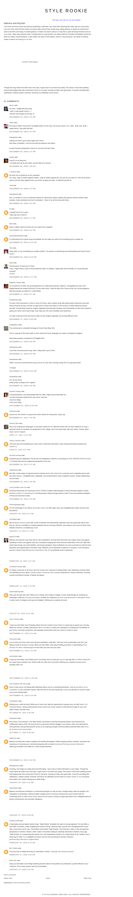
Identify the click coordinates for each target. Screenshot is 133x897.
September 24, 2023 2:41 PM (22, 651)
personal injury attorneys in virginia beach (24, 839)
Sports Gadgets (19, 432)
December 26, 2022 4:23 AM (22, 499)
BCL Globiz (13, 848)
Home (48, 878)
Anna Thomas (14, 619)
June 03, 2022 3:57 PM (19, 450)
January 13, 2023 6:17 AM (21, 531)
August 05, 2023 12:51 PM (21, 613)
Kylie (11, 263)
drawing (21, 39)
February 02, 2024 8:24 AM (22, 843)
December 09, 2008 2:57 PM (22, 189)
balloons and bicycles (14, 23)
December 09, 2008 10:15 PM (23, 242)
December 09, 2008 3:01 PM (22, 203)
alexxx (11, 105)
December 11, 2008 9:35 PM (22, 354)
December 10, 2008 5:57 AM (22, 294)
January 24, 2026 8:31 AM (21, 869)
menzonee (13, 639)
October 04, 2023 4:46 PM (21, 713)
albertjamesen (14, 766)
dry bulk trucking (15, 455)
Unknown (12, 411)
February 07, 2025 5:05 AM (22, 855)
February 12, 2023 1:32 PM (22, 586)
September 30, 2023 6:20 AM (22, 695)
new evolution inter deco (18, 684)
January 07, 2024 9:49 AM (21, 815)
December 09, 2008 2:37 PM (22, 132)
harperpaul (13, 718)
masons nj (13, 446)
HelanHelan (13, 788)
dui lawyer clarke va (71, 777)
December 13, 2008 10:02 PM (23, 371)
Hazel (11, 122)
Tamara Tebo (14, 423)
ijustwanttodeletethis (16, 236)
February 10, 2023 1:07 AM (22, 561)
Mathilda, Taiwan (15, 282)
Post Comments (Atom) (22, 883)
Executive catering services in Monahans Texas (73, 597)
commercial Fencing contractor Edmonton (69, 744)
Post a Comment (10, 875)
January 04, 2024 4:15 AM (21, 782)
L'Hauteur (12, 172)
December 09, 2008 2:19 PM (22, 117)
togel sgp (62, 414)
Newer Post (8, 878)
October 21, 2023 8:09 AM (21, 732)
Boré (11, 224)
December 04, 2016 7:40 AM (22, 418)
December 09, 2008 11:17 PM (23, 277)
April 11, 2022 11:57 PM (20, 435)
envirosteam (13, 656)
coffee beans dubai (30, 796)
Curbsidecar (13, 701)
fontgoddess (13, 325)
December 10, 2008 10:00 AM (22, 319)
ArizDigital (13, 519)
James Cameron (15, 440)
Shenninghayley (15, 504)
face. (30, 39)
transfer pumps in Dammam (40, 572)
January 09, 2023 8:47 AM (21, 514)
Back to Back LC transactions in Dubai (25, 493)
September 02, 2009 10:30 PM (23, 406)
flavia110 (12, 536)
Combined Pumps (15, 567)
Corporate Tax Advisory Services (62, 851)
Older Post (87, 878)
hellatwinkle (13, 470)
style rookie (66, 10)
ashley (11, 157)
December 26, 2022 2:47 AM (22, 464)
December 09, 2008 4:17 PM (22, 218)
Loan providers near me (17, 487)
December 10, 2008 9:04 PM (22, 342)
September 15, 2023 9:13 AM (22, 633)
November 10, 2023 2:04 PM (22, 760)
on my (26, 39)
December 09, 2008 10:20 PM (23, 257)
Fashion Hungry (15, 391)
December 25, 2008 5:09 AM (22, 386)
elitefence (12, 738)
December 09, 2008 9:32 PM (22, 230)
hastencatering (14, 592)
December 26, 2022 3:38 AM (22, 482)
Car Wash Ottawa (81, 659)
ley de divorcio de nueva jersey (20, 729)
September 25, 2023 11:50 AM (23, 678)
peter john (12, 860)
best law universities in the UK (39, 550)
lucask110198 (14, 821)
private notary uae (41, 508)
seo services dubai (23, 523)
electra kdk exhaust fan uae (55, 473)
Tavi (10, 248)
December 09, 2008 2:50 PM (22, 166)
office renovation (44, 627)
